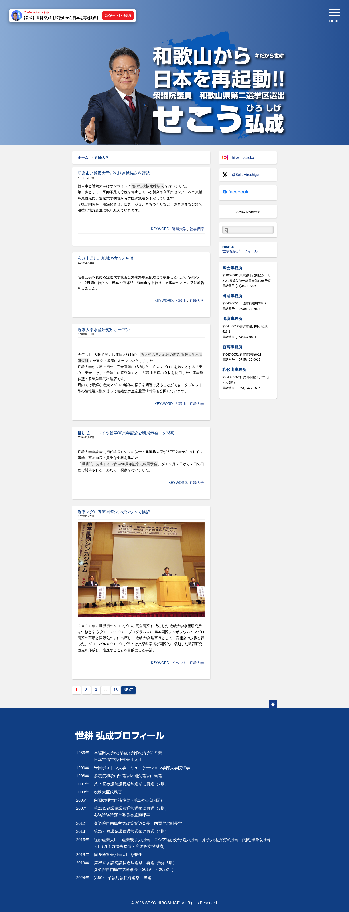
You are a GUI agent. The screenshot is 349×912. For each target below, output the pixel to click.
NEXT (128, 690)
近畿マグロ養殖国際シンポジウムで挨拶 (114, 512)
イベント (179, 663)
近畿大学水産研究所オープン (104, 330)
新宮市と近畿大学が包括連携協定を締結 (114, 173)
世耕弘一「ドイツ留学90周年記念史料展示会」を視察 (126, 433)
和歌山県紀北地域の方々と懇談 (106, 258)
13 (116, 690)
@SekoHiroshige (240, 174)
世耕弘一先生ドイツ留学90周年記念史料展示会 (119, 464)
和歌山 (181, 300)
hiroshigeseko (238, 157)
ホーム (83, 157)
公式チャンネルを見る (118, 15)
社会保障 (197, 229)
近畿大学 (179, 229)
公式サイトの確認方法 (248, 212)
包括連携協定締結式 (148, 186)
